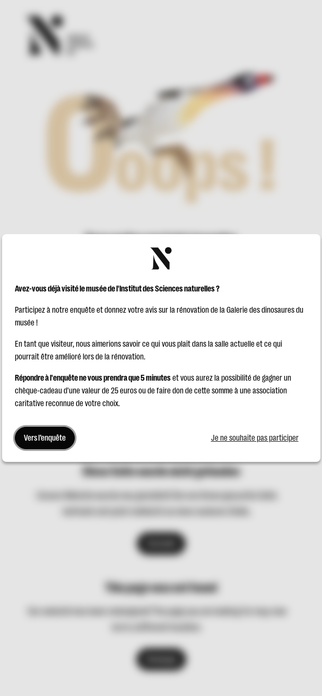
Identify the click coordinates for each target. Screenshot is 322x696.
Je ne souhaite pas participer (255, 438)
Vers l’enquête (45, 438)
